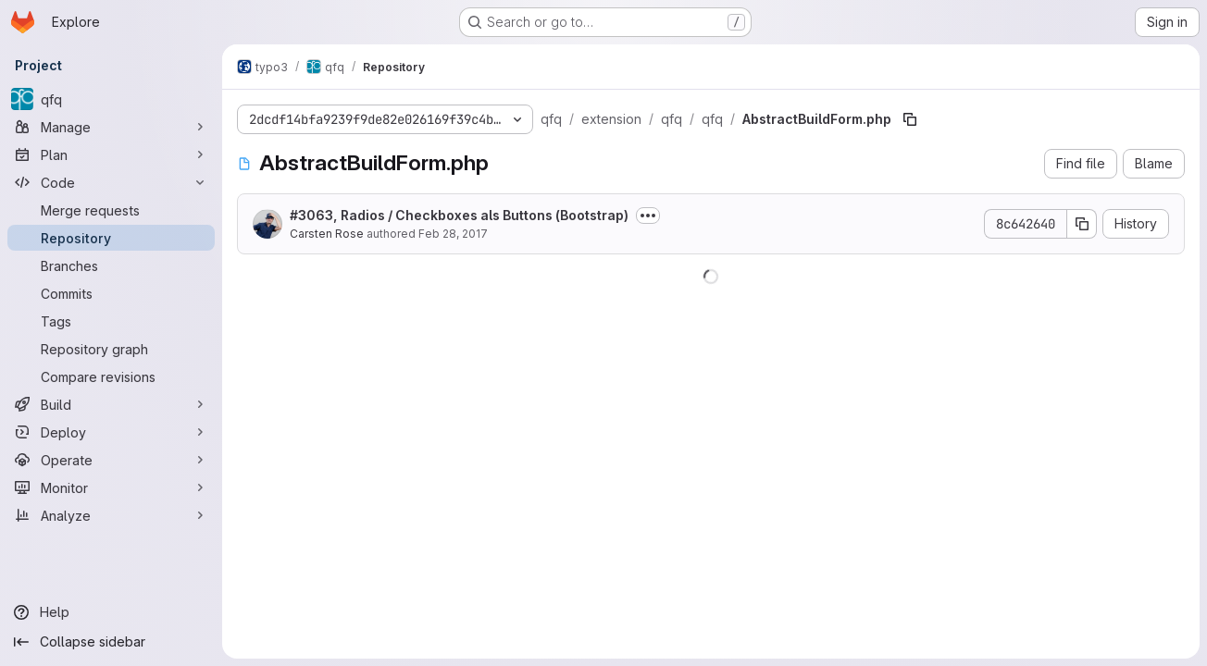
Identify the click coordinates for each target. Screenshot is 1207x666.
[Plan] (111, 154)
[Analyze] (111, 515)
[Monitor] (111, 487)
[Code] (111, 182)
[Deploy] (111, 432)
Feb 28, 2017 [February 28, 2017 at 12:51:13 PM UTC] (453, 233)
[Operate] (111, 460)
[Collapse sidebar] (111, 642)
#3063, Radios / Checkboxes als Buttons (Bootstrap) (459, 215)
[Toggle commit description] (648, 215)
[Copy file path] (910, 119)
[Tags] (111, 321)
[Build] (111, 404)
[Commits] (111, 293)
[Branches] (111, 265)
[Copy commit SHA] (1082, 224)
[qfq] (111, 99)
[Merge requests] (111, 210)
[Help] (111, 612)
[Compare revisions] (111, 376)
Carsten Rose (327, 233)
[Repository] (111, 238)
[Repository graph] (111, 349)
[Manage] (111, 127)
